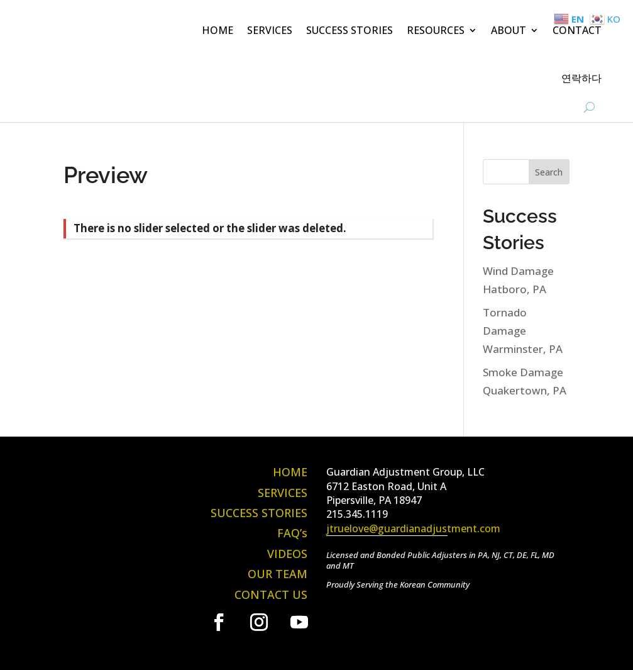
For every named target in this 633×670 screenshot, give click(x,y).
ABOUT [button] (508, 30)
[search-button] (589, 107)
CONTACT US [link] (270, 594)
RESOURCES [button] (436, 30)
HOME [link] (217, 30)
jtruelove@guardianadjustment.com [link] (413, 528)
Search (549, 172)
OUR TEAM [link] (277, 573)
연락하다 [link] (581, 78)
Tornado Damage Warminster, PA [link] (523, 330)
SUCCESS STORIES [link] (349, 30)
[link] (218, 622)
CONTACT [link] (577, 30)
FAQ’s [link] (292, 532)
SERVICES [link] (269, 30)
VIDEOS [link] (287, 553)
